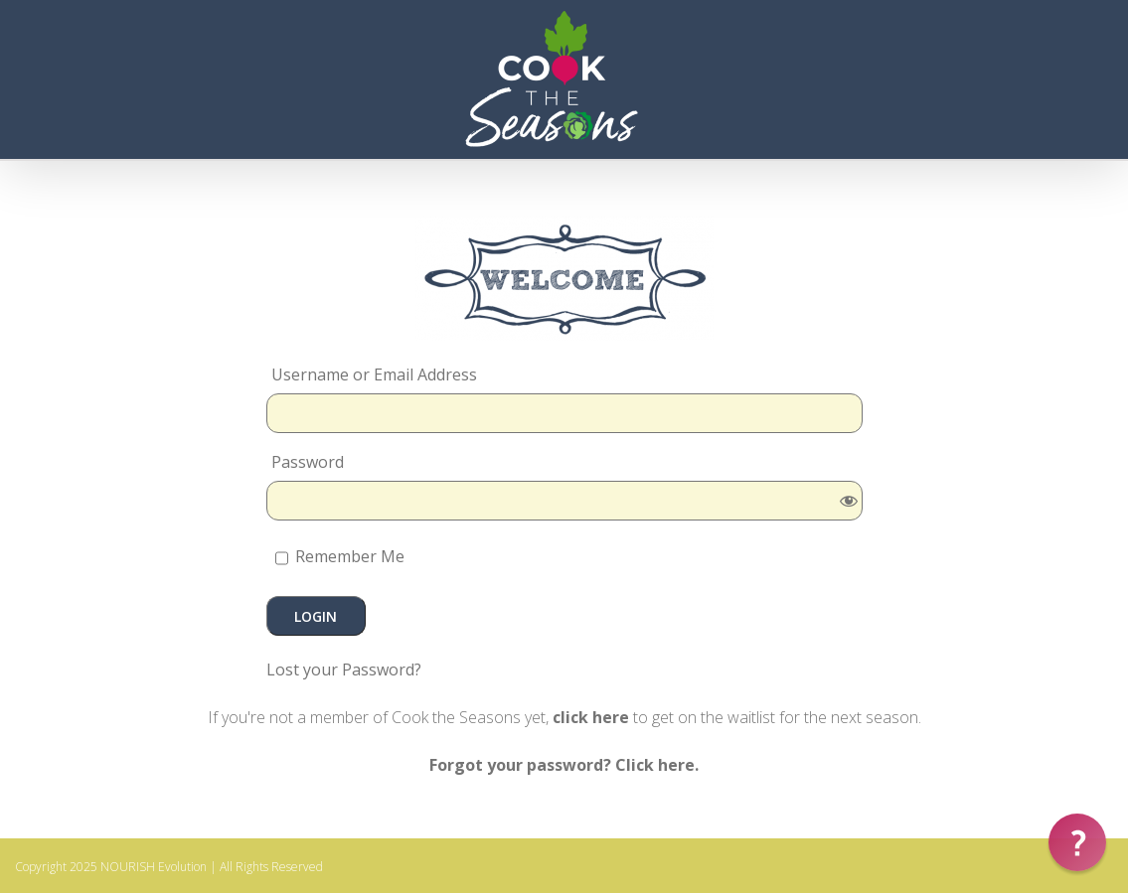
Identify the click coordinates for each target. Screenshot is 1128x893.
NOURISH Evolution (153, 866)
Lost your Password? (343, 669)
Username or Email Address (374, 374)
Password (307, 462)
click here (591, 717)
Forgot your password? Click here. (564, 765)
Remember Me (339, 558)
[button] (1077, 842)
